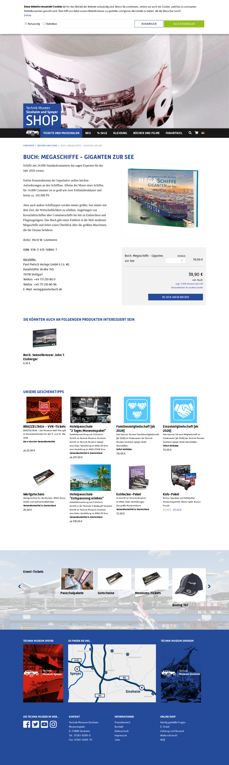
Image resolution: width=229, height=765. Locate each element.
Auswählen (149, 23)
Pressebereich (122, 722)
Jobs (117, 739)
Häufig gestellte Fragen (173, 722)
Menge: (182, 256)
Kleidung (120, 133)
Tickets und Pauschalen (61, 133)
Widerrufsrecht (168, 735)
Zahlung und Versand (172, 731)
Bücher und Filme (146, 133)
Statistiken (51, 23)
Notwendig (34, 23)
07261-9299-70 (83, 739)
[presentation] (19, 586)
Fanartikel (174, 133)
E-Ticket (164, 726)
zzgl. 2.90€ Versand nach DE (189, 283)
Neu (88, 133)
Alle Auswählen (184, 23)
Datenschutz (122, 731)
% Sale (102, 133)
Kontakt (119, 726)
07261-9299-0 (82, 735)
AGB (162, 739)
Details (27, 15)
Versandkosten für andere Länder (187, 287)
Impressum (121, 735)
